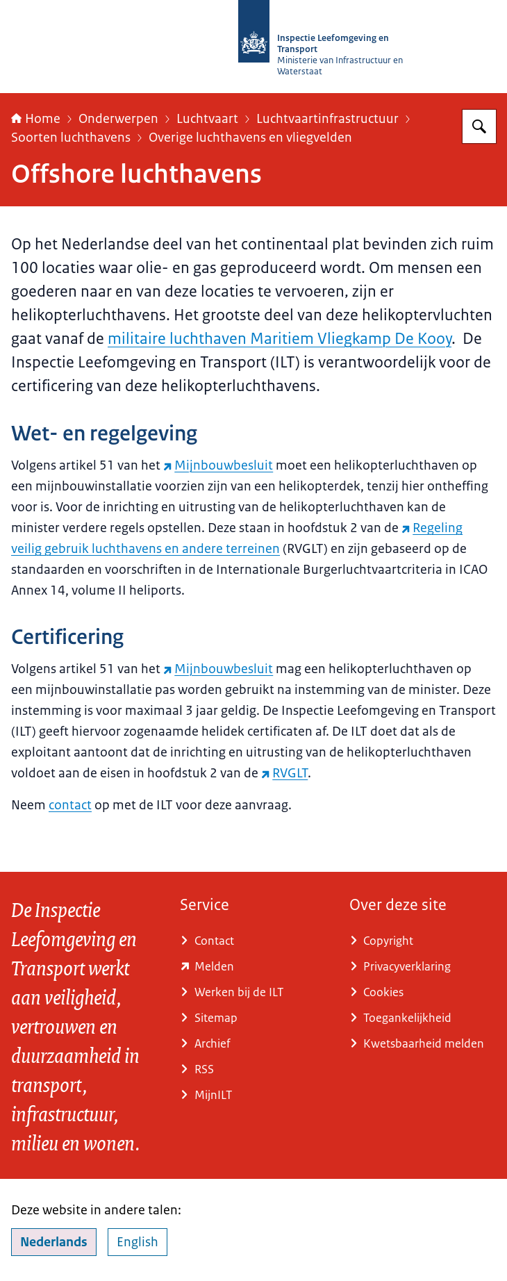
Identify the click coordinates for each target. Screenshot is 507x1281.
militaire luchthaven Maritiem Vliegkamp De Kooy (279, 339)
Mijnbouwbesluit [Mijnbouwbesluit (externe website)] (218, 465)
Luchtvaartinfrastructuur (327, 118)
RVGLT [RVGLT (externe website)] (284, 773)
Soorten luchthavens (71, 137)
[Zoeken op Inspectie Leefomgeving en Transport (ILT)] (479, 126)
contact (70, 805)
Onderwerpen (118, 118)
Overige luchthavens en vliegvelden (250, 137)
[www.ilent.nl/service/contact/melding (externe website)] (253, 966)
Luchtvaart (207, 118)
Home (35, 118)
